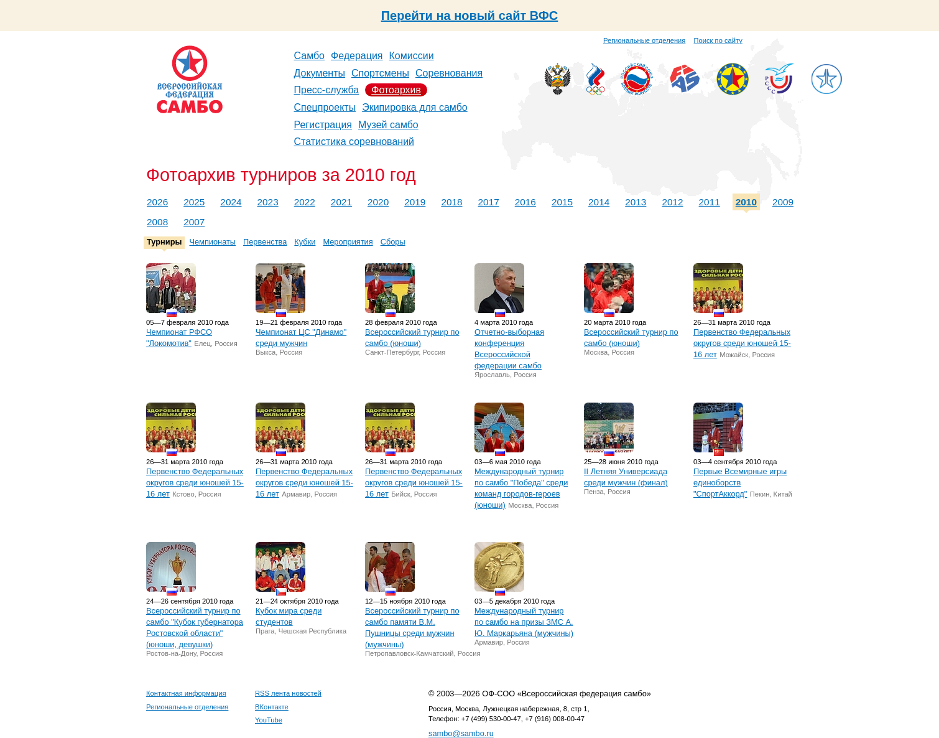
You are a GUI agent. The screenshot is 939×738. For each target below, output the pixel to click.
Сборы (393, 241)
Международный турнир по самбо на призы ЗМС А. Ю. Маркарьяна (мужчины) (523, 622)
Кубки (304, 241)
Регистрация (323, 124)
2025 (194, 202)
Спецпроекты (325, 107)
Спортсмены (380, 73)
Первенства (265, 241)
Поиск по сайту (718, 40)
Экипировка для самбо (415, 107)
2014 (598, 202)
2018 (451, 202)
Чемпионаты (212, 241)
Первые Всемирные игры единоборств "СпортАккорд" (740, 482)
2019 (414, 202)
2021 (341, 202)
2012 (672, 202)
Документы (319, 73)
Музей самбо (388, 124)
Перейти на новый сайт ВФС (469, 15)
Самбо (309, 55)
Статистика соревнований (354, 141)
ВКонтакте (272, 707)
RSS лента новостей (288, 693)
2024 (230, 202)
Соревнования (449, 73)
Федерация (357, 55)
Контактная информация (186, 693)
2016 (525, 202)
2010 (746, 202)
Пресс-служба (326, 90)
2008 (157, 222)
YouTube (268, 720)
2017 (488, 202)
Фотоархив (396, 90)
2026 (157, 202)
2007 (194, 222)
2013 (635, 202)
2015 (562, 202)
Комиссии (411, 55)
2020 (378, 202)
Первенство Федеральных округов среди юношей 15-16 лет (742, 343)
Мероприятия (347, 241)
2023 (268, 202)
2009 (782, 202)
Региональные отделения (644, 40)
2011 (709, 202)
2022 (304, 202)
